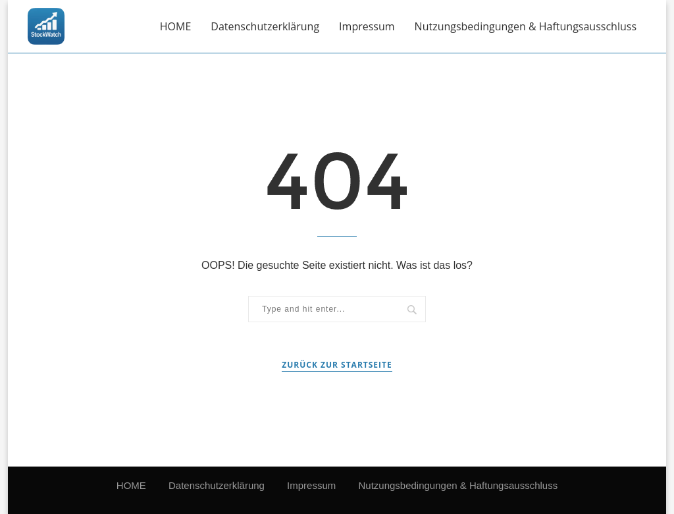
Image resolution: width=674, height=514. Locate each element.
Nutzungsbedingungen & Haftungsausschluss (525, 26)
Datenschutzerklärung (265, 26)
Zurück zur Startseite (337, 364)
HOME (176, 26)
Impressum (366, 26)
